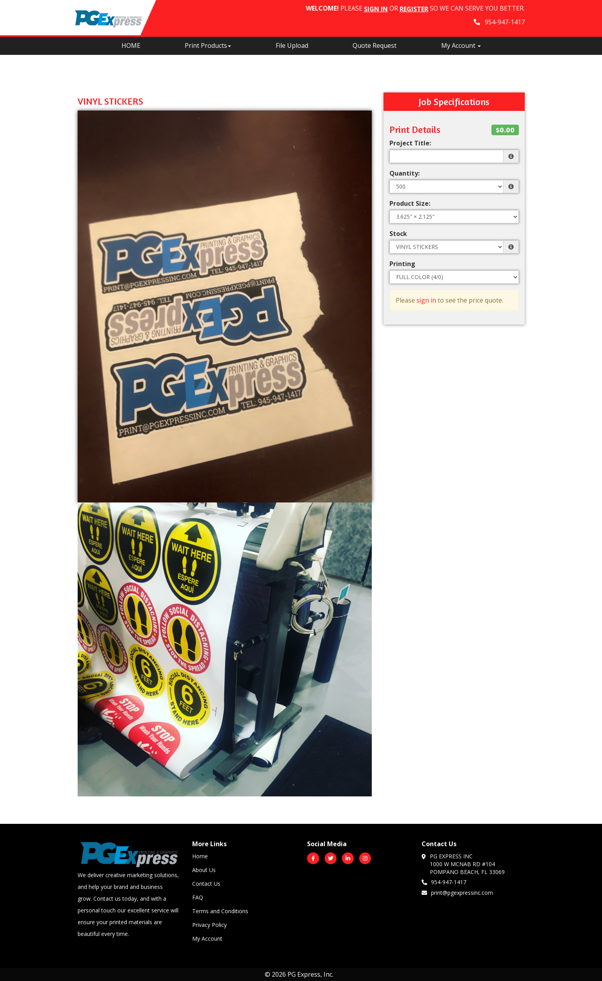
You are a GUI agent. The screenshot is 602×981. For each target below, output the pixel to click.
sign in (426, 300)
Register (414, 9)
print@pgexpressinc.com (457, 892)
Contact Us (206, 883)
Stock (398, 233)
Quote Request (374, 45)
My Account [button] (461, 45)
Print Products (208, 45)
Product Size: (409, 203)
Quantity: (404, 173)
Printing (402, 263)
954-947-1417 (444, 882)
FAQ (197, 897)
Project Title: (410, 143)
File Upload (292, 45)
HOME (131, 45)
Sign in (376, 9)
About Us (204, 870)
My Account (207, 938)
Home (200, 856)
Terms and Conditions (220, 911)
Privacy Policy (209, 924)
